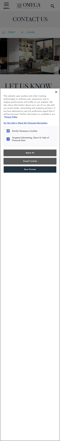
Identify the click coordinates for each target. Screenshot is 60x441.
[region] (30, 264)
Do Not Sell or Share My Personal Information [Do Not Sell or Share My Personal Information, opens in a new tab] (25, 123)
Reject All (30, 153)
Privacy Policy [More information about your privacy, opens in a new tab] (10, 117)
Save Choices (30, 169)
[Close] (56, 92)
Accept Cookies (30, 161)
